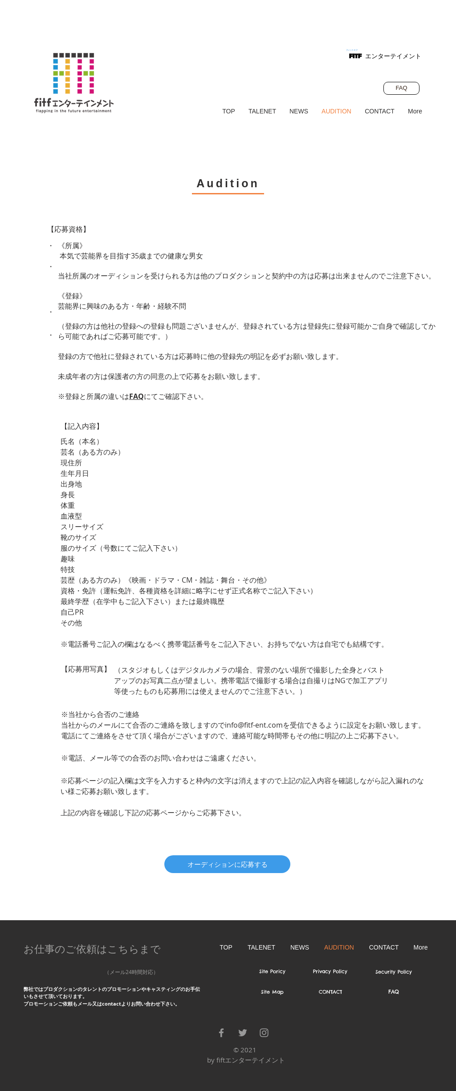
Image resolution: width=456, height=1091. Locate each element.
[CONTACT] (330, 992)
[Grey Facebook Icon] (221, 1033)
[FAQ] (401, 88)
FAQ (136, 396)
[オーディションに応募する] (227, 864)
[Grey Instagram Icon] (264, 1033)
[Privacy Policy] (330, 971)
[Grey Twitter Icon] (242, 1033)
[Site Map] (272, 992)
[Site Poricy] (272, 971)
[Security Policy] (393, 972)
